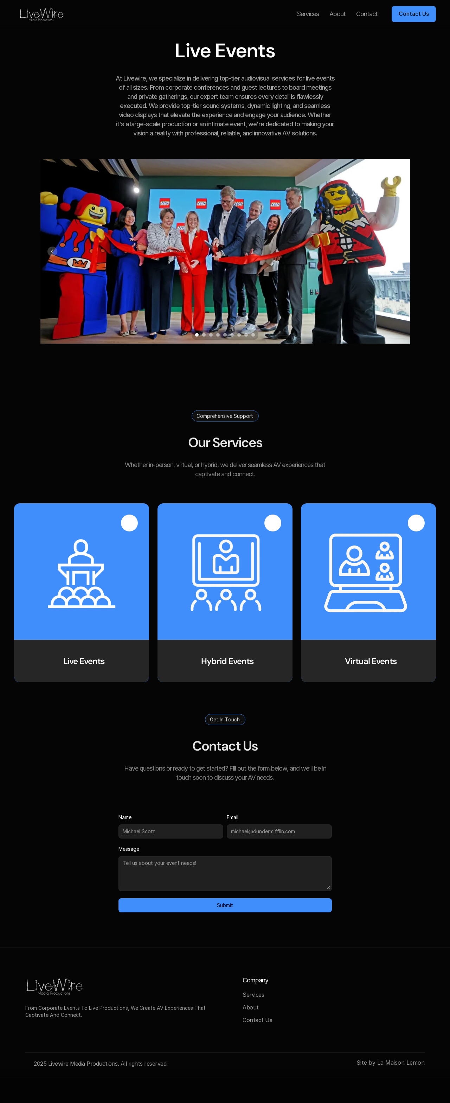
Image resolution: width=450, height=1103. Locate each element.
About (337, 14)
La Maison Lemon (401, 1062)
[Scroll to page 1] (196, 335)
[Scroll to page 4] (217, 335)
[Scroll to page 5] (225, 335)
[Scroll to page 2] (203, 335)
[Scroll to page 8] (246, 335)
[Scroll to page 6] (232, 335)
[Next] (398, 251)
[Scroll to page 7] (239, 335)
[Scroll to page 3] (210, 335)
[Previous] (52, 251)
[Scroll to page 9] (254, 335)
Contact (367, 14)
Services (308, 14)
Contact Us (257, 1020)
